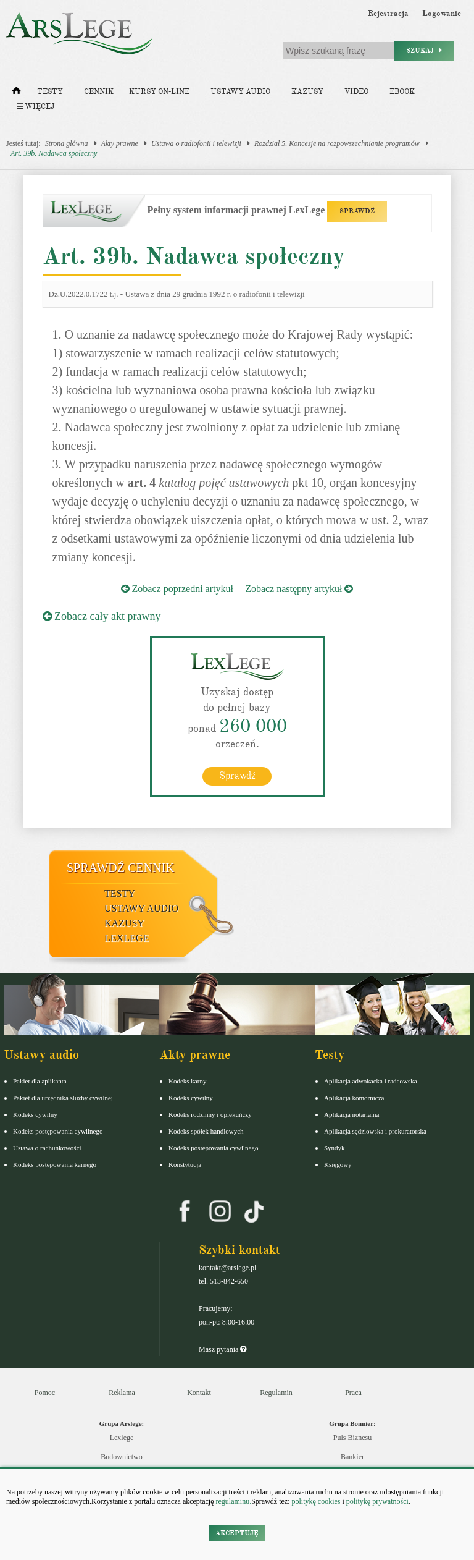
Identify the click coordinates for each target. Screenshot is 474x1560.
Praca (353, 1392)
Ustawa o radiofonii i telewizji (196, 143)
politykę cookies (315, 1501)
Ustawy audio (240, 91)
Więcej (35, 106)
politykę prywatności (377, 1501)
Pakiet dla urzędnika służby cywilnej (63, 1097)
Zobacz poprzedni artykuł (177, 588)
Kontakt (199, 1392)
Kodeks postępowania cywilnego (57, 1131)
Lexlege (122, 1437)
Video (356, 91)
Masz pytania (222, 1349)
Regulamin (276, 1392)
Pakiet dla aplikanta (40, 1081)
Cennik (99, 91)
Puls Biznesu (352, 1437)
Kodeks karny (187, 1081)
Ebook (402, 91)
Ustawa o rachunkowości (47, 1147)
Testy (50, 91)
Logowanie (441, 14)
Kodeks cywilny (35, 1114)
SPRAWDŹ (357, 211)
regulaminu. (233, 1501)
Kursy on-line (159, 91)
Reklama (122, 1392)
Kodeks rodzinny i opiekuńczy (210, 1114)
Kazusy (307, 91)
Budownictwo (121, 1456)
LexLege (126, 938)
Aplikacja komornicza (354, 1097)
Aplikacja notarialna (352, 1114)
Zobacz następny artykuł (299, 588)
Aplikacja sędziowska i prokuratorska (375, 1131)
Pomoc (45, 1392)
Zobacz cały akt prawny (102, 616)
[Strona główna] (16, 93)
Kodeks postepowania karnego (54, 1164)
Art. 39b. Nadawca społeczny (53, 153)
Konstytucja (184, 1164)
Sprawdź (237, 775)
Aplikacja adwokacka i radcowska (370, 1081)
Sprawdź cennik (121, 868)
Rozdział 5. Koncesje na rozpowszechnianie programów (337, 143)
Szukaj (424, 50)
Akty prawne (119, 143)
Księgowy (338, 1164)
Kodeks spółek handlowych (206, 1131)
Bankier (352, 1456)
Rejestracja (388, 14)
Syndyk (334, 1147)
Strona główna (66, 143)
